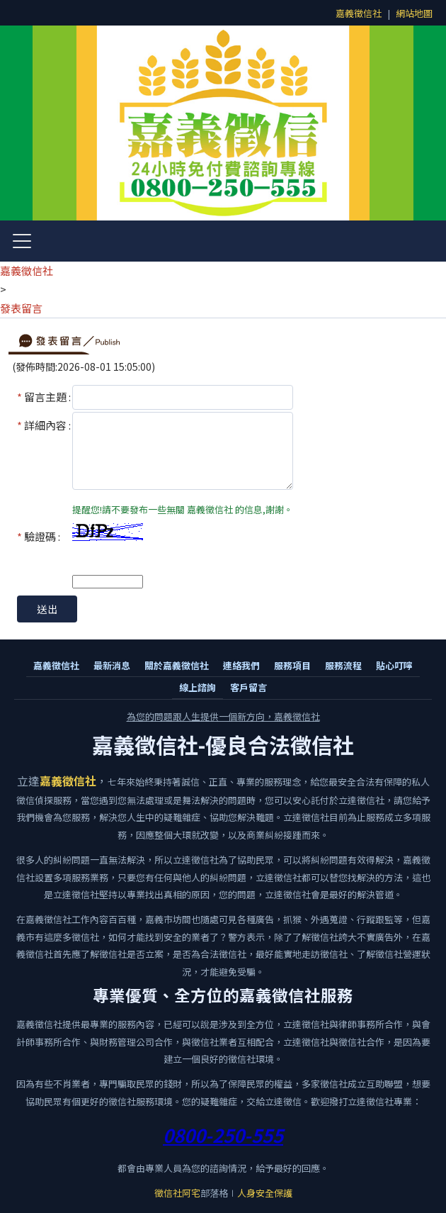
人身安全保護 (264, 1193)
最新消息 (111, 665)
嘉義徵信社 (359, 13)
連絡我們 (241, 665)
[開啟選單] (22, 241)
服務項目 (292, 665)
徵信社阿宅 (177, 1193)
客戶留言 (248, 687)
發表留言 (21, 308)
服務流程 (343, 665)
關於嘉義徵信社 (176, 665)
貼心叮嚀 (394, 665)
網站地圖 (414, 13)
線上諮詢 (197, 687)
